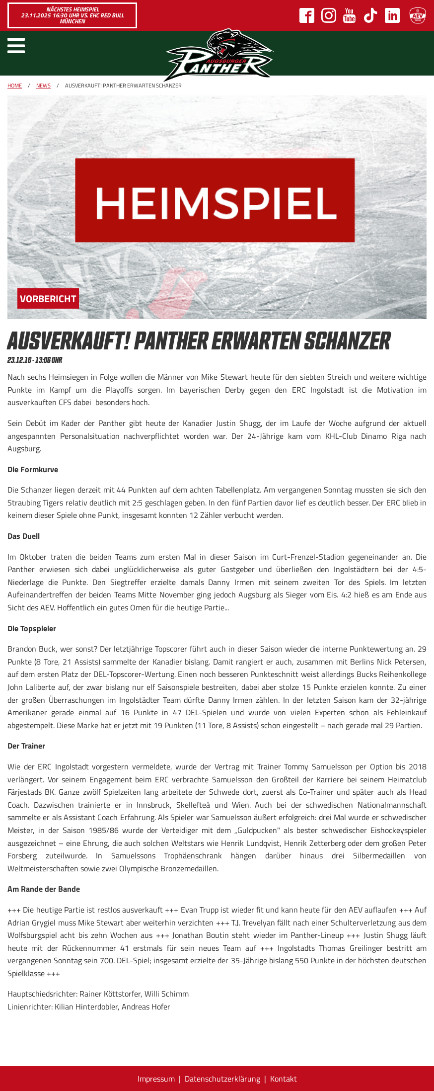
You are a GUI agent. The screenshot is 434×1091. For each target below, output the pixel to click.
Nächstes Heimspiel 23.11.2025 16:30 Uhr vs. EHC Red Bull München (72, 15)
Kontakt (283, 1079)
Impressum (156, 1079)
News (43, 85)
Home (14, 85)
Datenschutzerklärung (222, 1079)
